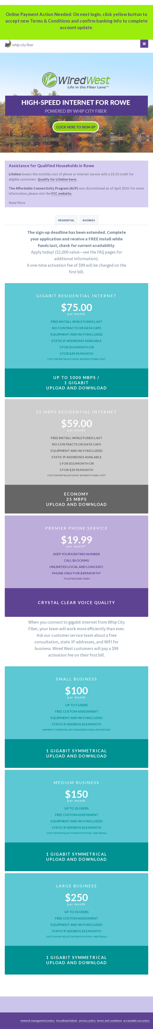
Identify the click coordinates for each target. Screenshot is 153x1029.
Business (89, 220)
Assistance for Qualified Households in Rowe (51, 165)
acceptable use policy (136, 1020)
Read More (17, 202)
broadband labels (67, 1020)
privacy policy (87, 1020)
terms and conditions (109, 1020)
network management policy (38, 1020)
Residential (66, 220)
